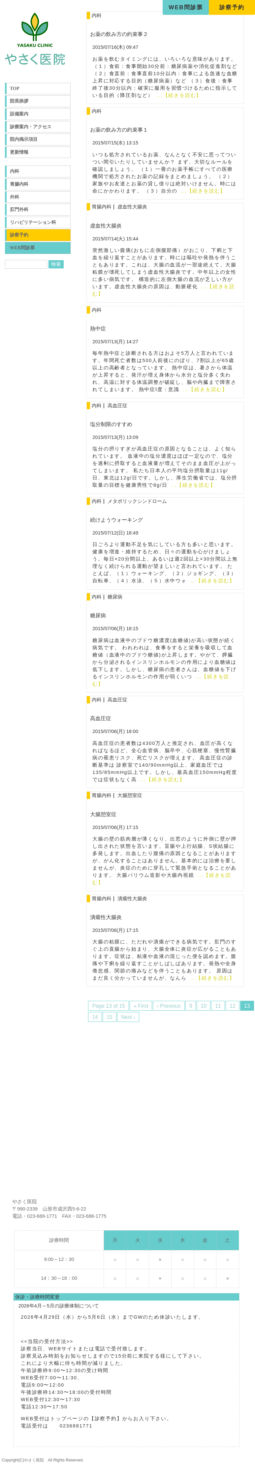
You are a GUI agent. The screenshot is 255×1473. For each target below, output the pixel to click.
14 (95, 1017)
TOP (14, 88)
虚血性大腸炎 (132, 206)
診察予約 (231, 7)
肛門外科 (19, 209)
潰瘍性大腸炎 (132, 898)
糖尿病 (115, 596)
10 (204, 1006)
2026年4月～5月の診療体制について (58, 1305)
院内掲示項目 (24, 139)
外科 (14, 197)
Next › (128, 1017)
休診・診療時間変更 (37, 1297)
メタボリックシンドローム (137, 501)
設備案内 (19, 113)
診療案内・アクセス (30, 126)
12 (233, 1006)
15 (109, 1017)
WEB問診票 (186, 7)
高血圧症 (117, 405)
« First (141, 1006)
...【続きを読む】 (178, 95)
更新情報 (19, 152)
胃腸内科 (19, 184)
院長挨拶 (19, 101)
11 (218, 1006)
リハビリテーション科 (33, 222)
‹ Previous (168, 1006)
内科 (14, 171)
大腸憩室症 (129, 795)
